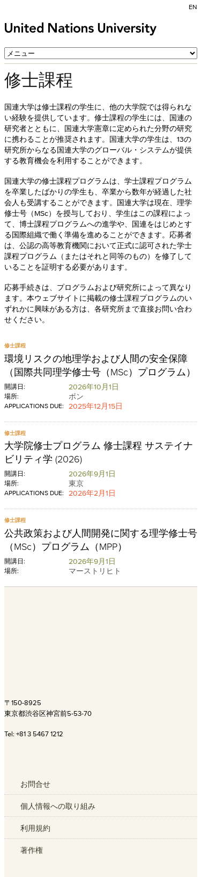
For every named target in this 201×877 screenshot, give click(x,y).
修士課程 (15, 346)
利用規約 (35, 828)
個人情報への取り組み (57, 806)
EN (193, 6)
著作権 (31, 850)
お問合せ (35, 784)
